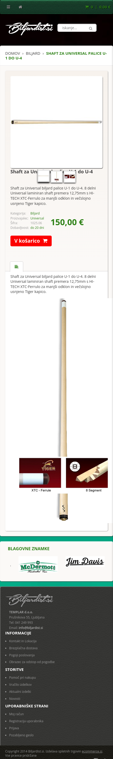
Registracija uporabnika (26, 721)
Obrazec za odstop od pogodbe (32, 662)
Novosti (14, 698)
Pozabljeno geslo (21, 735)
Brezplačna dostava (23, 648)
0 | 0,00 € (97, 6)
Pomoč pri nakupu (22, 677)
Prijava (14, 728)
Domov (12, 53)
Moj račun (16, 714)
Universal (37, 218)
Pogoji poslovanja (22, 655)
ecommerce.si (92, 751)
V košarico (33, 241)
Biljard (35, 213)
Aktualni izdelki (20, 691)
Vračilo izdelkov (20, 684)
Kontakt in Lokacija (23, 641)
